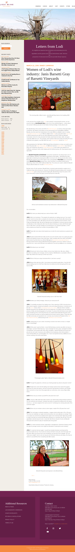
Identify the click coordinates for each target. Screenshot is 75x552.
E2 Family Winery (48, 164)
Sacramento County (35, 133)
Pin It (33, 475)
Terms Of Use (9, 523)
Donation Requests (11, 513)
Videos (45, 6)
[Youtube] (47, 531)
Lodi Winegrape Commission (6, 4)
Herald (28, 133)
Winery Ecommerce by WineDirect (37, 549)
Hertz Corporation (41, 146)
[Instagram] (53, 528)
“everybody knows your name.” (49, 308)
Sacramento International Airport (61, 240)
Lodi (45, 121)
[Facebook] (47, 528)
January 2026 (6, 129)
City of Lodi (69, 133)
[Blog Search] (6, 46)
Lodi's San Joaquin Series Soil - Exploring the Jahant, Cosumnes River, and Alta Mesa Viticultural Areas (10, 92)
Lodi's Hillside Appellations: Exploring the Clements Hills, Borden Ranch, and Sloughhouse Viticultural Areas (10, 99)
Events (62, 6)
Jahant (65, 140)
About (51, 6)
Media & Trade (9, 507)
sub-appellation (55, 140)
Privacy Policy (9, 519)
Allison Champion (7, 120)
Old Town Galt (30, 171)
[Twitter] (60, 528)
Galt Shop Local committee (55, 317)
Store (68, 6)
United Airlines (60, 146)
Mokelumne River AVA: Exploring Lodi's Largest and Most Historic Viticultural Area (10, 106)
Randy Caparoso (7, 118)
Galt (54, 133)
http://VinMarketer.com (34, 482)
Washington (50, 147)
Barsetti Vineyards (52, 129)
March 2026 (5, 127)
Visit (56, 6)
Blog (73, 6)
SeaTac (45, 147)
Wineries (38, 6)
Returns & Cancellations (13, 516)
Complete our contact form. (61, 524)
